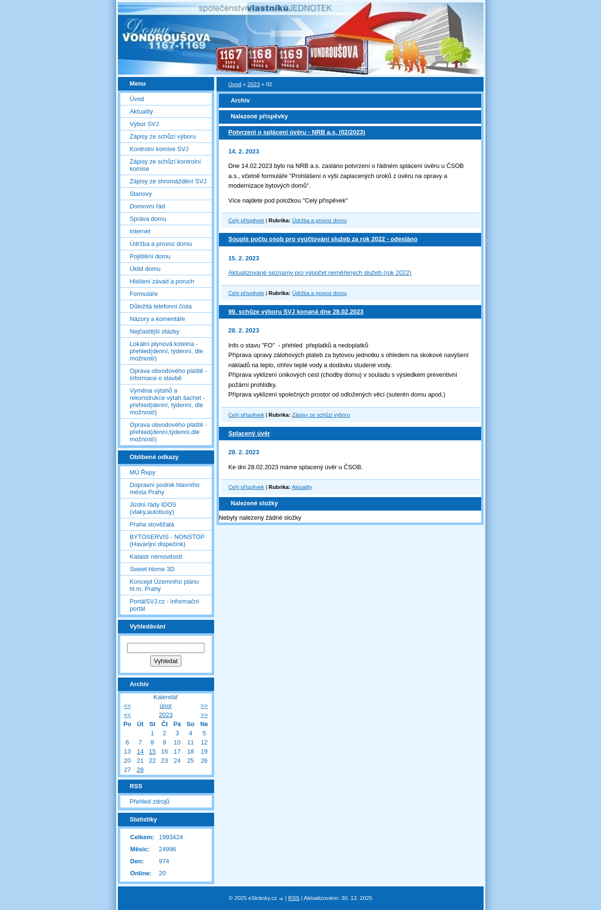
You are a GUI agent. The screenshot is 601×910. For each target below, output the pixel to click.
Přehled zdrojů (150, 801)
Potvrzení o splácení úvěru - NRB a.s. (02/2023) (297, 132)
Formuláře (144, 293)
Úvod (235, 84)
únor (166, 705)
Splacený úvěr (249, 433)
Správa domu (148, 218)
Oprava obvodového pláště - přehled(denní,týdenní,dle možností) (168, 432)
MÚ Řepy (142, 472)
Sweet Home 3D (152, 569)
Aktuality (302, 487)
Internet (140, 231)
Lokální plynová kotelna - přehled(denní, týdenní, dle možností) (166, 351)
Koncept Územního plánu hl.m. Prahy (164, 585)
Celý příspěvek (246, 220)
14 (140, 751)
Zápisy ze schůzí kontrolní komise (165, 165)
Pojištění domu (150, 256)
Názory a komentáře (157, 318)
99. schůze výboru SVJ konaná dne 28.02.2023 (296, 311)
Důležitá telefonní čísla (161, 306)
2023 (253, 84)
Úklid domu (145, 268)
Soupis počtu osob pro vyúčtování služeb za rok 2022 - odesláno (323, 239)
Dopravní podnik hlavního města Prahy (165, 488)
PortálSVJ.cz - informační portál (164, 605)
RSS (294, 898)
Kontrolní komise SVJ (159, 149)
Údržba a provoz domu (319, 220)
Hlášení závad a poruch (162, 281)
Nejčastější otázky (154, 331)
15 (152, 751)
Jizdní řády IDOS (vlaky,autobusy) (153, 508)
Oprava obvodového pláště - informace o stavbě (168, 374)
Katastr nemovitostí (156, 556)
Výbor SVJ (144, 124)
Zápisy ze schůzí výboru (321, 415)
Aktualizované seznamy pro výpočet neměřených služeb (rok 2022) (320, 272)
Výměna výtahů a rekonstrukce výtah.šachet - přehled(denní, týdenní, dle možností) (167, 401)
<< (127, 705)
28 (140, 769)
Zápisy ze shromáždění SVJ (168, 181)
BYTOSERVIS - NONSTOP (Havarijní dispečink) (167, 540)
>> (204, 705)
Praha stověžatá (152, 524)
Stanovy (141, 193)
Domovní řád (147, 206)
